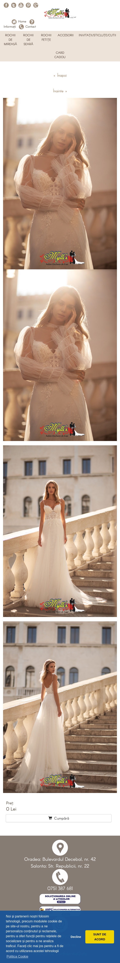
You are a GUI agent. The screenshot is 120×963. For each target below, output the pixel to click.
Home (19, 21)
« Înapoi (60, 75)
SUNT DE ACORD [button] (99, 937)
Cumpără (58, 818)
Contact (27, 26)
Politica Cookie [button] (17, 956)
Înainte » (60, 91)
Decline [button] (76, 936)
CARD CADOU (59, 55)
